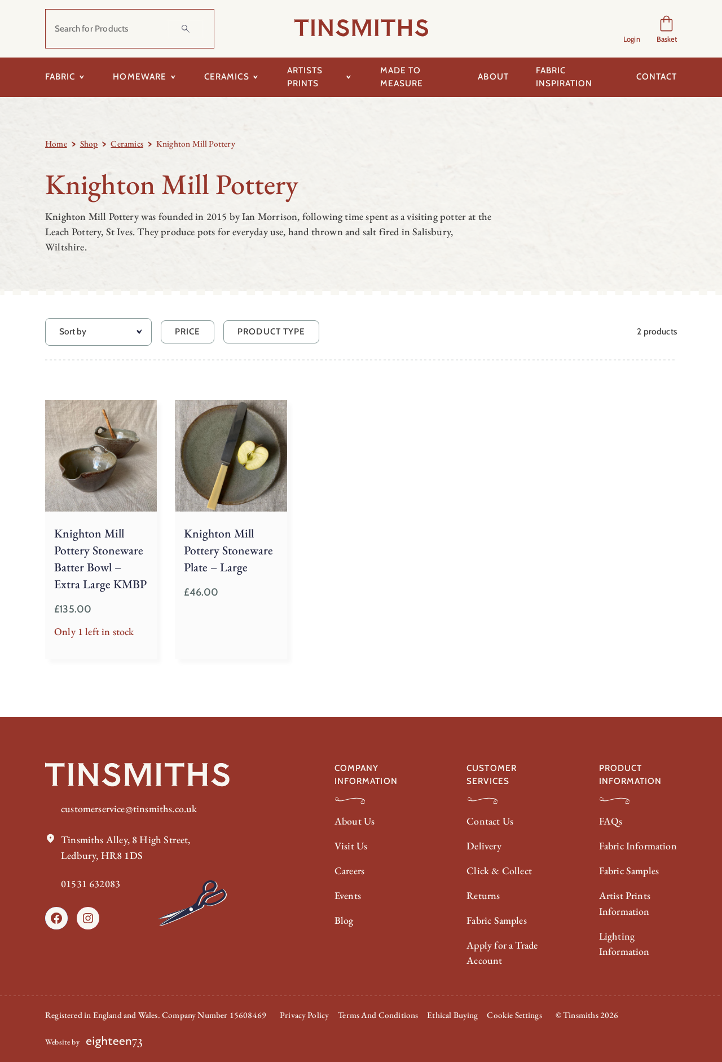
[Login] (631, 28)
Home (56, 143)
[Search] (185, 29)
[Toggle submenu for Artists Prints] (349, 77)
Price (187, 331)
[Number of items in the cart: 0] (666, 29)
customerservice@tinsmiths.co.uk (130, 805)
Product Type (271, 331)
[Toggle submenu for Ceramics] (256, 77)
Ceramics (127, 143)
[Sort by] (98, 332)
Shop (89, 143)
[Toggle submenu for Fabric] (81, 77)
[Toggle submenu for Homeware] (173, 77)
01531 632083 (90, 880)
